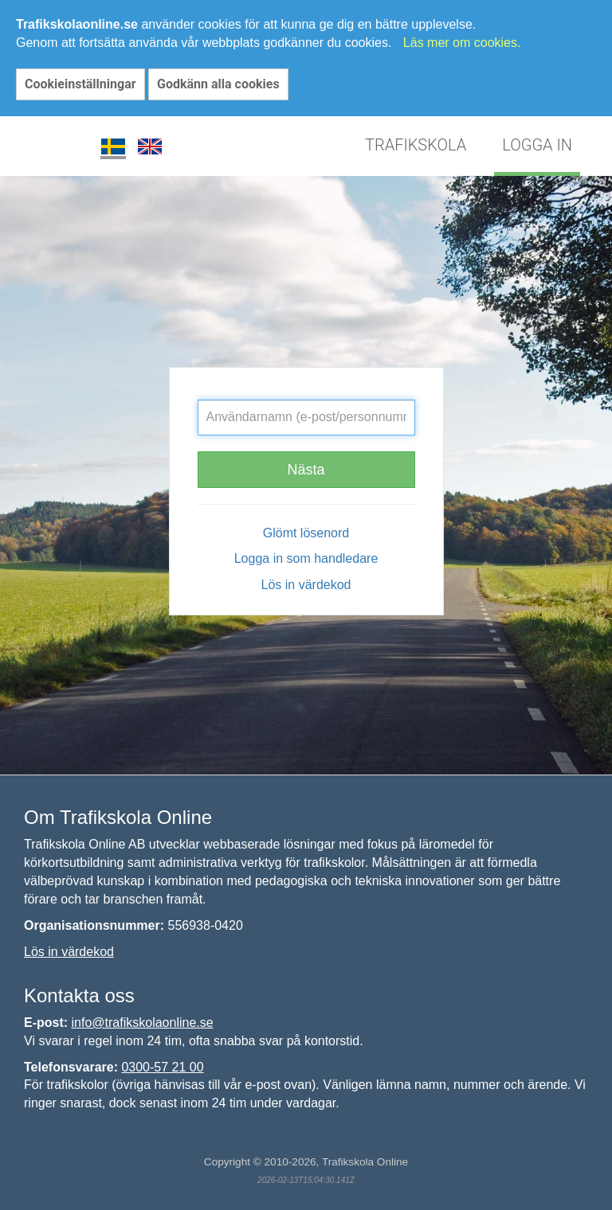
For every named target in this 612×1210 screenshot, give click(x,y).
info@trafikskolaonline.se (143, 1022)
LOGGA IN (537, 144)
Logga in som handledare (306, 558)
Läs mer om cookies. (462, 42)
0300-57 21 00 (162, 1067)
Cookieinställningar (80, 84)
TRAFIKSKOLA (415, 144)
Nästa (305, 470)
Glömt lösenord (306, 533)
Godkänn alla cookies (218, 84)
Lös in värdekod (306, 584)
